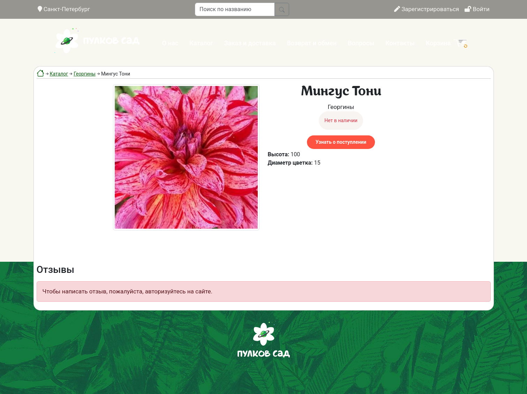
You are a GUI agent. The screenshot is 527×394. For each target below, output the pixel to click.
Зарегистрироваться (426, 9)
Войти (477, 9)
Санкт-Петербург (64, 9)
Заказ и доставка (250, 43)
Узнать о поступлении (341, 142)
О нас (170, 43)
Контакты (400, 43)
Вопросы (361, 43)
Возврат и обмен (312, 43)
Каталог (201, 43)
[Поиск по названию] (235, 9)
